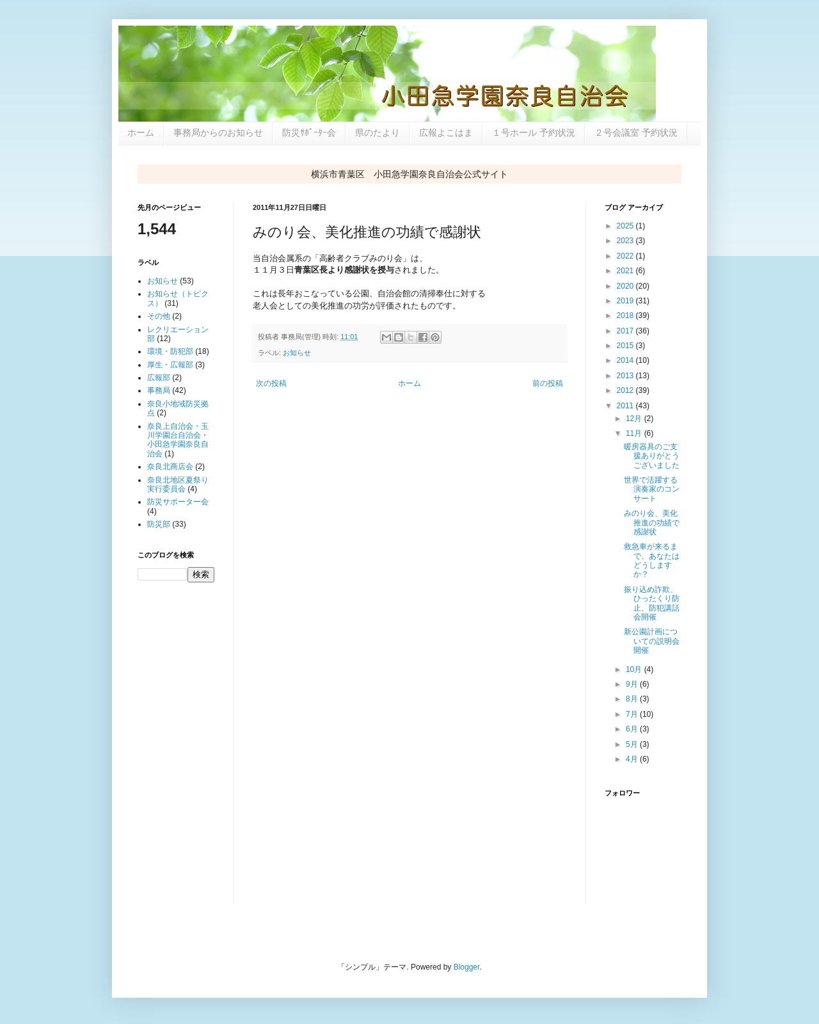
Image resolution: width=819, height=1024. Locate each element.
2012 (626, 390)
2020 (626, 286)
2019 (626, 300)
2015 (626, 345)
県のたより (377, 132)
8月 (633, 698)
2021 (626, 270)
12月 (635, 418)
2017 (626, 330)
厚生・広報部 (170, 364)
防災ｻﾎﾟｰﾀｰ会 (309, 132)
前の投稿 (547, 383)
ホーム (140, 132)
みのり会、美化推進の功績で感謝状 (652, 522)
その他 (158, 316)
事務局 (158, 390)
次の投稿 (271, 383)
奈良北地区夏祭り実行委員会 (178, 484)
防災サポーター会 (178, 501)
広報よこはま (446, 132)
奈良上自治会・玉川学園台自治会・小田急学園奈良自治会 (178, 440)
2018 (626, 315)
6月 (633, 728)
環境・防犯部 (170, 351)
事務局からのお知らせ (218, 132)
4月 (633, 759)
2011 (626, 405)
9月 (633, 684)
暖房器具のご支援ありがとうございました (652, 456)
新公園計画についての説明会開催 (652, 641)
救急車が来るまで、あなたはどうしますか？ (652, 560)
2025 (626, 225)
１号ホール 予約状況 (533, 132)
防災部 (158, 524)
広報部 (158, 377)
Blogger (467, 967)
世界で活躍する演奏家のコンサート (652, 489)
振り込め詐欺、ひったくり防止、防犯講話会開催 (652, 603)
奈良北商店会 (170, 466)
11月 (635, 433)
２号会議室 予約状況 (636, 132)
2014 (626, 360)
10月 (635, 669)
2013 (626, 375)
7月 (633, 714)
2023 (626, 240)
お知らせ (297, 352)
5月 (633, 744)
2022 (626, 256)
